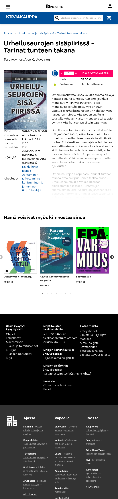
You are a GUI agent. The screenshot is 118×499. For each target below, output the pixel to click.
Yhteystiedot (88, 331)
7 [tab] (70, 293)
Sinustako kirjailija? (93, 335)
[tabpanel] (20, 255)
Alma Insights (89, 343)
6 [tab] (65, 293)
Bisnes (26, 171)
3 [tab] (51, 293)
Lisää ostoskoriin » (96, 73)
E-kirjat (11, 350)
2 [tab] (47, 293)
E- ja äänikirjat (31, 190)
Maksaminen (14, 342)
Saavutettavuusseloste (95, 354)
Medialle (86, 339)
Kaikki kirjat (30, 167)
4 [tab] (56, 293)
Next (112, 257)
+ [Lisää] (76, 73)
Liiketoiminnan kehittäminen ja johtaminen (32, 182)
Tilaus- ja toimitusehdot (22, 346)
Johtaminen (30, 175)
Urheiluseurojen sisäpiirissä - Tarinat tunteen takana (53, 33)
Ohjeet (10, 334)
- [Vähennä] (61, 73)
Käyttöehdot (88, 347)
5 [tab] (61, 293)
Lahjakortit (13, 338)
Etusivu (9, 33)
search (57, 18)
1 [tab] (42, 293)
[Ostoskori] (109, 17)
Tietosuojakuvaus (91, 350)
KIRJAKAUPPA (21, 17)
